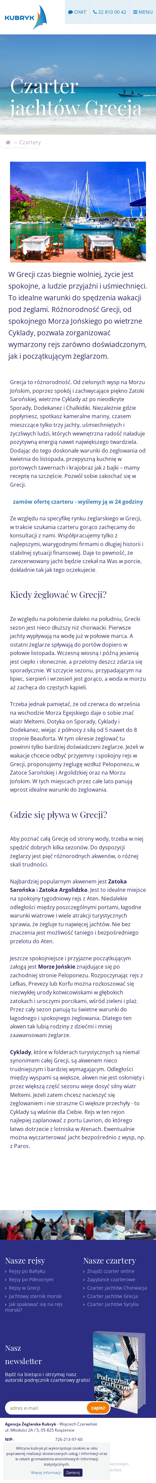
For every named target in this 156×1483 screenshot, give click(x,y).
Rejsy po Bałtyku (27, 1271)
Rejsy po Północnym (31, 1279)
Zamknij (73, 1472)
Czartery (30, 142)
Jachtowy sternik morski (35, 1296)
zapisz (98, 1408)
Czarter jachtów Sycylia (113, 1304)
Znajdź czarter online (111, 1271)
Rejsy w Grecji (24, 1288)
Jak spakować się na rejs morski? (34, 1307)
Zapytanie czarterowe (111, 1279)
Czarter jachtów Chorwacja (117, 1288)
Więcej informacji (46, 1472)
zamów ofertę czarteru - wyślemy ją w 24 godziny (78, 501)
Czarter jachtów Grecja (112, 1296)
